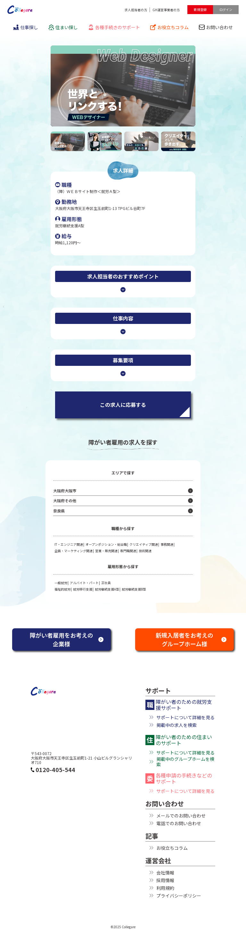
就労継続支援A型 (107, 589)
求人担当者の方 (136, 9)
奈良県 (59, 510)
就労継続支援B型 (134, 589)
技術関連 (145, 550)
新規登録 (200, 9)
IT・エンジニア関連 (68, 544)
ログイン (225, 9)
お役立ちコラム (169, 27)
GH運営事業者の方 (166, 9)
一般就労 (60, 582)
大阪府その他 (64, 500)
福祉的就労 (62, 589)
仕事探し (25, 27)
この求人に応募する (123, 404)
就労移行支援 (82, 589)
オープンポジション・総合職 (106, 544)
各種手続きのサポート (114, 27)
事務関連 (166, 544)
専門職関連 (128, 550)
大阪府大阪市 (64, 490)
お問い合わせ (216, 27)
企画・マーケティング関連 (73, 550)
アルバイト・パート (84, 582)
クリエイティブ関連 (143, 544)
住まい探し (63, 27)
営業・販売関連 (106, 550)
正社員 (106, 582)
